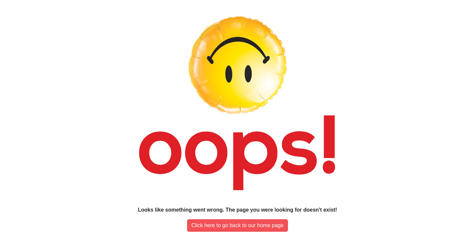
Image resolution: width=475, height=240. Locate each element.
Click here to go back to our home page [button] (237, 225)
